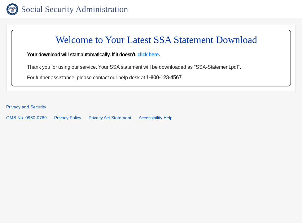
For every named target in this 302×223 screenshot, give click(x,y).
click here (148, 54)
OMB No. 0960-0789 (26, 118)
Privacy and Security (26, 107)
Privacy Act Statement (110, 118)
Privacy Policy (67, 118)
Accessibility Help (156, 118)
